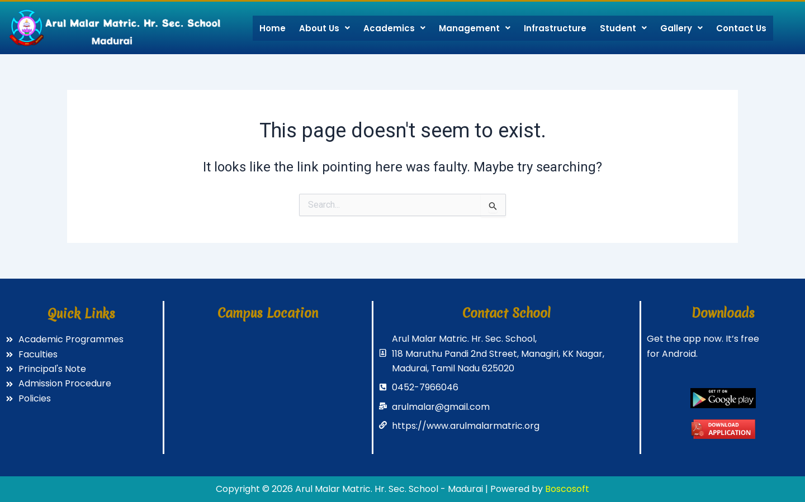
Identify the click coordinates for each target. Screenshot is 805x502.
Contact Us (741, 28)
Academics (394, 28)
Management (474, 28)
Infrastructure (555, 28)
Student (623, 28)
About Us (324, 28)
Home (272, 28)
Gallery (681, 28)
